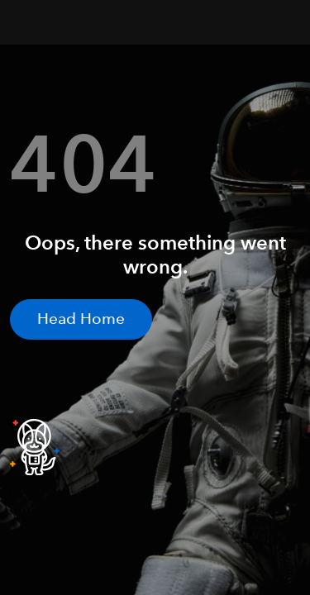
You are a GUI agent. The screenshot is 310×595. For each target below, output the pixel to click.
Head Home (81, 318)
